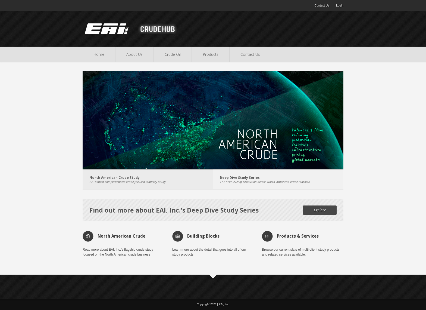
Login (339, 5)
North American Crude (121, 236)
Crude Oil (173, 54)
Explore (320, 210)
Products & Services (298, 236)
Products (210, 54)
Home (98, 54)
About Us (134, 54)
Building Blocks (203, 236)
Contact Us (322, 5)
